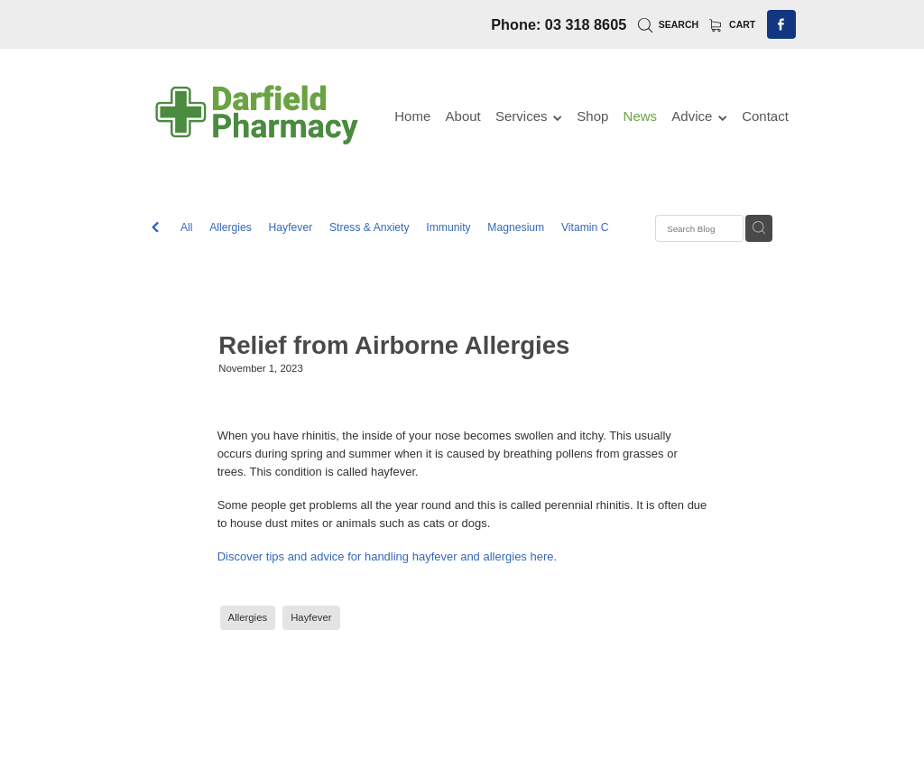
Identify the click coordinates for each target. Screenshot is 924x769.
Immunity (448, 227)
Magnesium (515, 227)
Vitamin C (585, 227)
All (186, 227)
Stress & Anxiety (369, 227)
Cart (732, 24)
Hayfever (291, 227)
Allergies (230, 227)
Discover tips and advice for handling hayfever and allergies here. (387, 556)
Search (668, 24)
